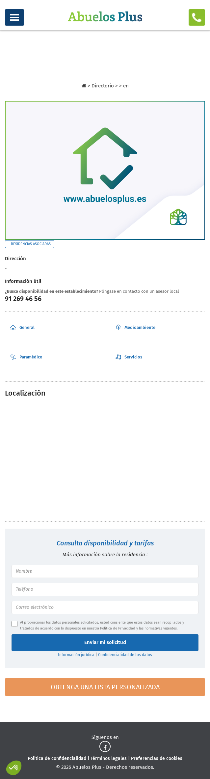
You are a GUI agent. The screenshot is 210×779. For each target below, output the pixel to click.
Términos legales (109, 758)
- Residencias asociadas (30, 244)
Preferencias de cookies (156, 758)
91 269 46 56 (23, 299)
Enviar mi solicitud (105, 642)
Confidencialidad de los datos (125, 655)
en (126, 86)
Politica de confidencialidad (57, 758)
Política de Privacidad (117, 628)
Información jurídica (76, 655)
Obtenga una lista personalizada (105, 687)
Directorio (103, 86)
